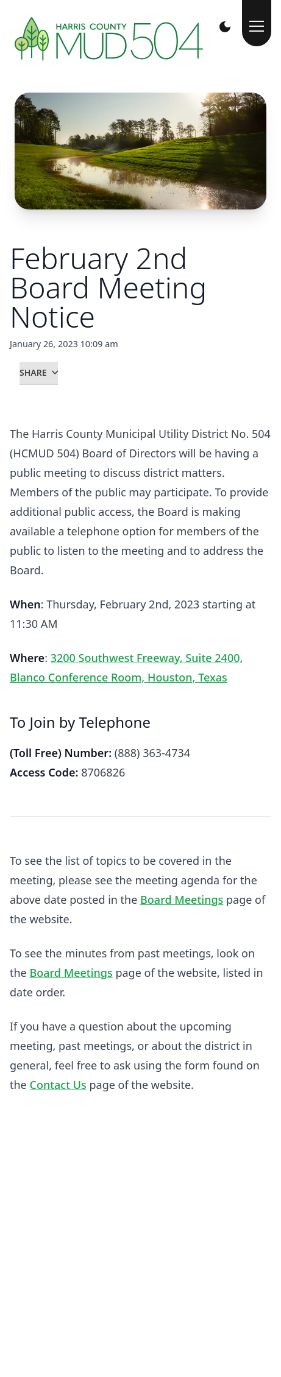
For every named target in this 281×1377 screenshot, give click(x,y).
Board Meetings (181, 899)
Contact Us (57, 1084)
